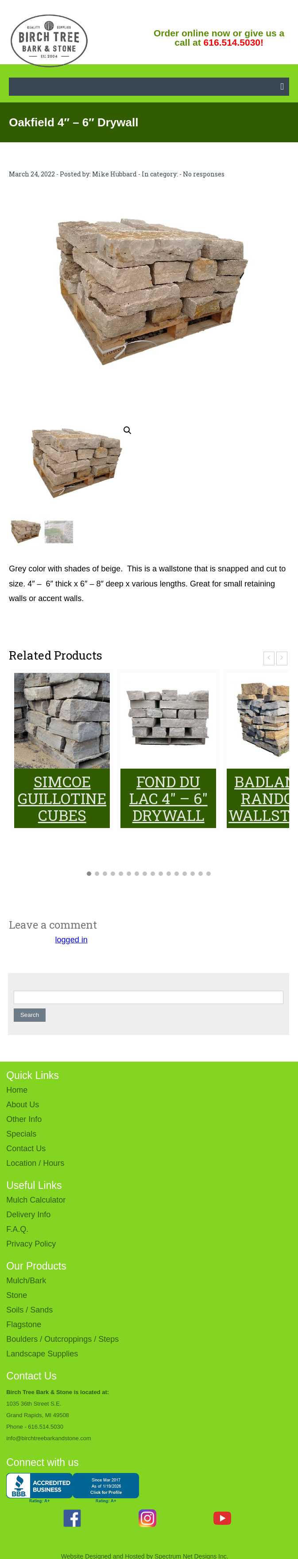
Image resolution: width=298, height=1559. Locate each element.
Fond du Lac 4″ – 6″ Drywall (168, 798)
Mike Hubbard (114, 174)
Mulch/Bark (26, 1280)
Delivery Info (28, 1214)
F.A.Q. (17, 1229)
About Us (22, 1104)
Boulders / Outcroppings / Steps (62, 1339)
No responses (203, 174)
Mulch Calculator (36, 1200)
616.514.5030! (233, 42)
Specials (21, 1133)
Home (16, 1090)
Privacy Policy (31, 1243)
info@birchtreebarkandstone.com (48, 1438)
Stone (16, 1295)
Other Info (24, 1119)
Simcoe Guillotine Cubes (62, 798)
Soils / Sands (29, 1309)
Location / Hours (35, 1163)
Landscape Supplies (42, 1353)
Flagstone (23, 1324)
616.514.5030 (45, 1426)
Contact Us (26, 1148)
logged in (71, 939)
